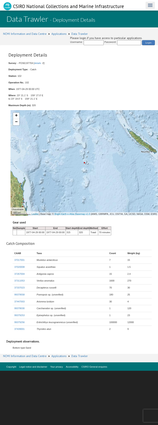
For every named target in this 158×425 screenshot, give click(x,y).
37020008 (19, 267)
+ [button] (16, 116)
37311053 (19, 280)
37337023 (19, 287)
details (37, 63)
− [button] (16, 122)
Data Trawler (79, 34)
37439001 (19, 329)
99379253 (19, 315)
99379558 (19, 294)
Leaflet (35, 214)
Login (148, 42)
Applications (59, 34)
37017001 (19, 260)
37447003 (19, 301)
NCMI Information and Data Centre (25, 34)
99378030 (19, 308)
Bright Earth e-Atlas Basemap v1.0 (72, 214)
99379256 (19, 322)
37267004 (19, 274)
